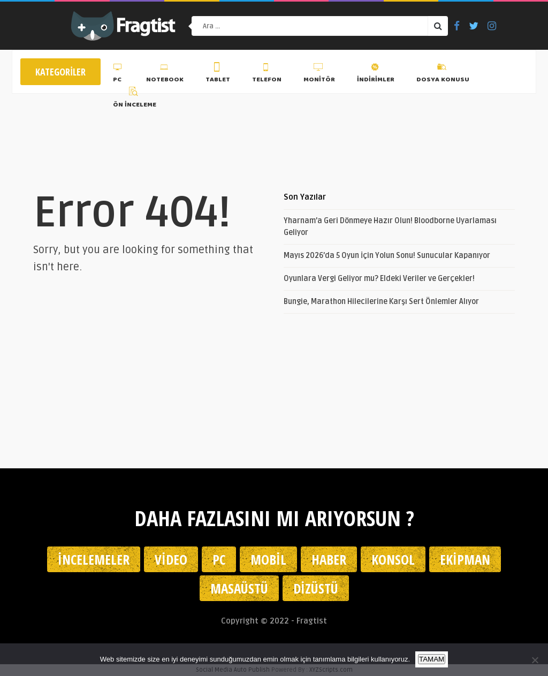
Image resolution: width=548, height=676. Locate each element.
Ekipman (465, 559)
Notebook (165, 74)
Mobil (268, 559)
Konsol (393, 559)
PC (118, 74)
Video (171, 559)
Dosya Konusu (442, 74)
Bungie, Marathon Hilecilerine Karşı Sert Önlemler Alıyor (381, 301)
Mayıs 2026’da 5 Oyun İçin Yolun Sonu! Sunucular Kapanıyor (387, 255)
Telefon (266, 74)
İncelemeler (94, 559)
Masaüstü (239, 588)
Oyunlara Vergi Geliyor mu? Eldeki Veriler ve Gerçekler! (379, 278)
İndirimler (375, 74)
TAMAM (431, 659)
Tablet (218, 74)
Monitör (319, 74)
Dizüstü (315, 588)
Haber (328, 559)
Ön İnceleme (134, 99)
